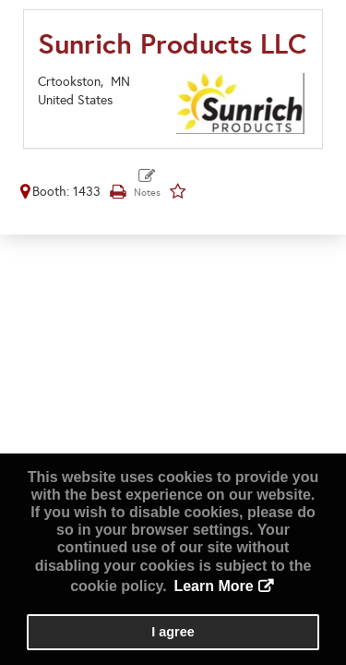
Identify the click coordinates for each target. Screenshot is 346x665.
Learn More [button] (213, 586)
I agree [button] (172, 631)
